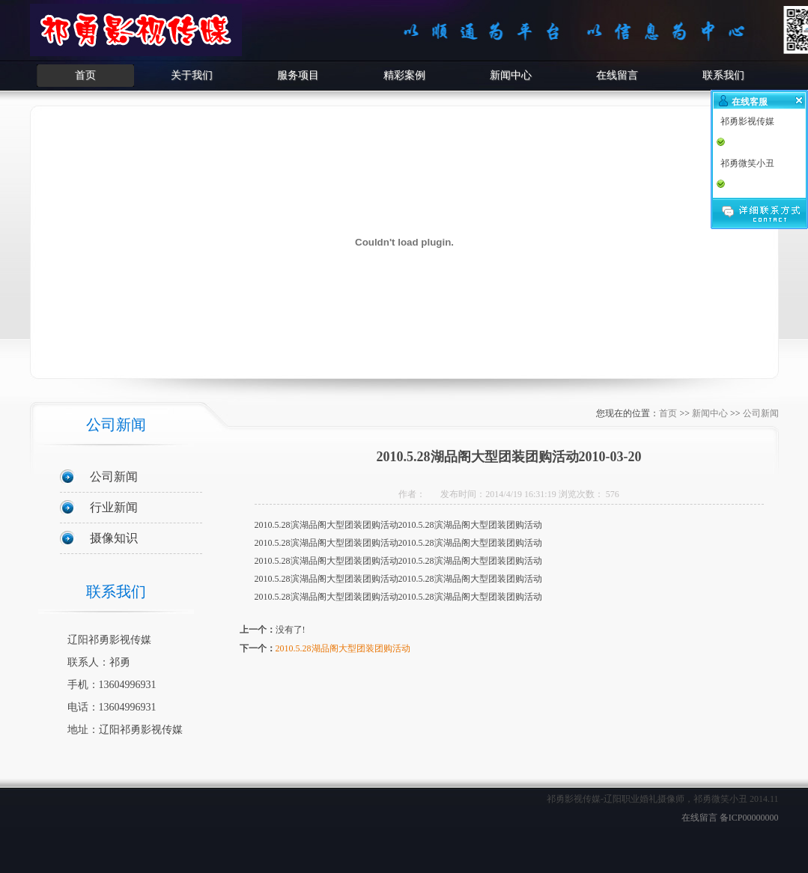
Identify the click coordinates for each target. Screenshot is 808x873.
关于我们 (192, 75)
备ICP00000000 (749, 817)
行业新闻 (114, 507)
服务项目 (298, 75)
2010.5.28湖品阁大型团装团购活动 (343, 648)
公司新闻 (114, 476)
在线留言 (617, 75)
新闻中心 (511, 75)
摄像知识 (114, 538)
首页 (85, 75)
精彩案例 (404, 75)
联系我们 (723, 75)
